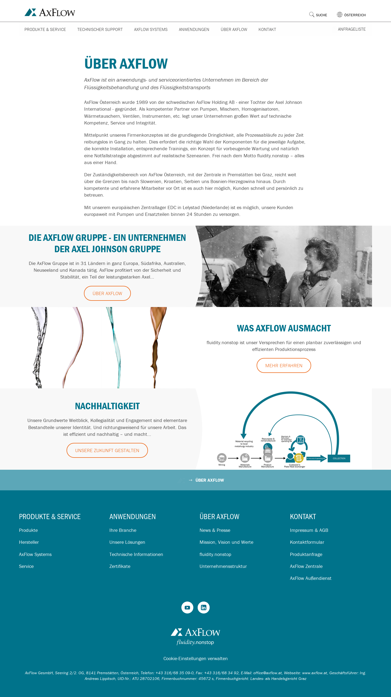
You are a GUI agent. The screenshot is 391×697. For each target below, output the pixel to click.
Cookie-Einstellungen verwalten (195, 658)
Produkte (28, 530)
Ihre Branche (122, 530)
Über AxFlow (234, 29)
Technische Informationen (136, 554)
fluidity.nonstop (215, 554)
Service (26, 566)
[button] (354, 10)
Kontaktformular (307, 542)
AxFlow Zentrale (306, 566)
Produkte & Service (45, 29)
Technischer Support (100, 29)
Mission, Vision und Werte (226, 542)
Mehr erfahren (283, 365)
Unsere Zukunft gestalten (107, 450)
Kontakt (267, 29)
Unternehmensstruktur (223, 566)
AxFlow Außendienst (311, 578)
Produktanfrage (306, 554)
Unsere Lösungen (127, 542)
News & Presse (215, 530)
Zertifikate (119, 566)
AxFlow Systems (151, 29)
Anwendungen (194, 29)
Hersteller (29, 542)
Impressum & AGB (309, 530)
